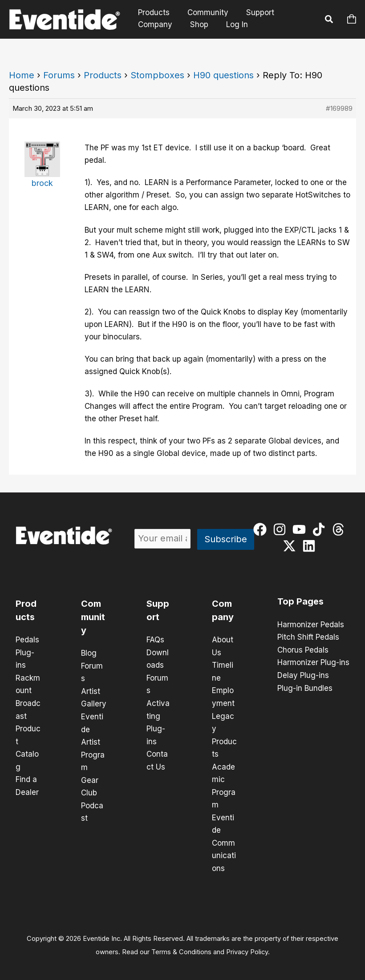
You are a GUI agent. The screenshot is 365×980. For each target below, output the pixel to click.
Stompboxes (157, 75)
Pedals (27, 639)
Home (21, 75)
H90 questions (223, 75)
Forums (59, 75)
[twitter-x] (291, 546)
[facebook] (262, 529)
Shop (195, 24)
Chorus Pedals (302, 649)
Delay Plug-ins (303, 674)
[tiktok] (320, 529)
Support (253, 12)
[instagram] (281, 529)
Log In (232, 24)
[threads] (340, 529)
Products (152, 12)
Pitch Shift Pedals (308, 637)
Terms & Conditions (181, 947)
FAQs (155, 639)
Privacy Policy (247, 947)
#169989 (339, 108)
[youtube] (301, 529)
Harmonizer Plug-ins (313, 661)
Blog (89, 653)
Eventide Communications (224, 839)
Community (203, 12)
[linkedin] (311, 546)
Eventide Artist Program (93, 740)
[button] (329, 20)
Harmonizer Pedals (310, 624)
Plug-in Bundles (305, 686)
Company (154, 24)
